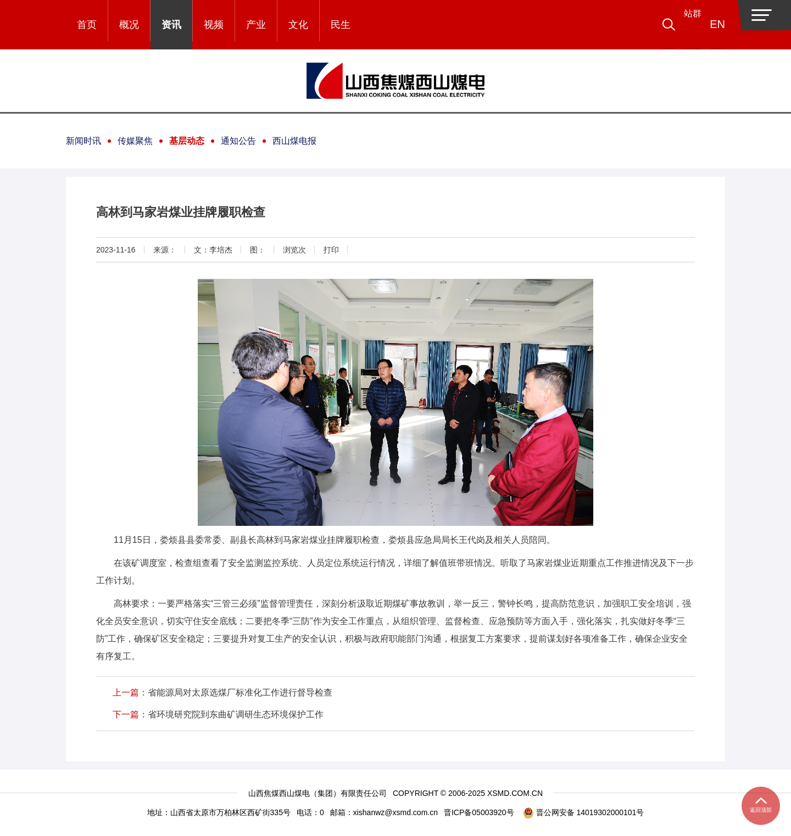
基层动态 (186, 140)
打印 (331, 249)
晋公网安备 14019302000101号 (583, 812)
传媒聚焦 (135, 140)
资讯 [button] (171, 24)
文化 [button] (298, 24)
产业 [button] (256, 24)
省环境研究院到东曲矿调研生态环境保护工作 (236, 714)
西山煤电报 (294, 140)
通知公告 (238, 140)
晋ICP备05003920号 (479, 812)
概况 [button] (129, 24)
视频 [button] (214, 24)
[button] (684, 24)
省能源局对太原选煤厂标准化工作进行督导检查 (240, 692)
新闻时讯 (83, 140)
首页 (87, 24)
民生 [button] (340, 24)
